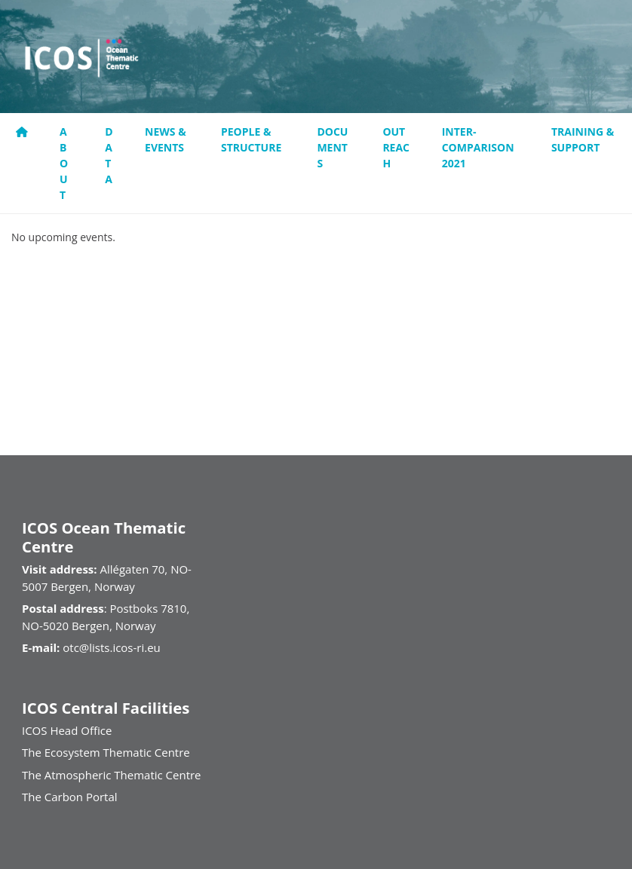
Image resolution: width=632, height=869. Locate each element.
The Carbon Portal (70, 796)
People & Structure (251, 139)
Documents (332, 147)
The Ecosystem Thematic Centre (106, 752)
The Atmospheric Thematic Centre (111, 774)
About (64, 163)
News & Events (165, 139)
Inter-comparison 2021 (478, 147)
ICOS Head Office (67, 730)
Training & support (582, 139)
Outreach (396, 147)
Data (108, 155)
